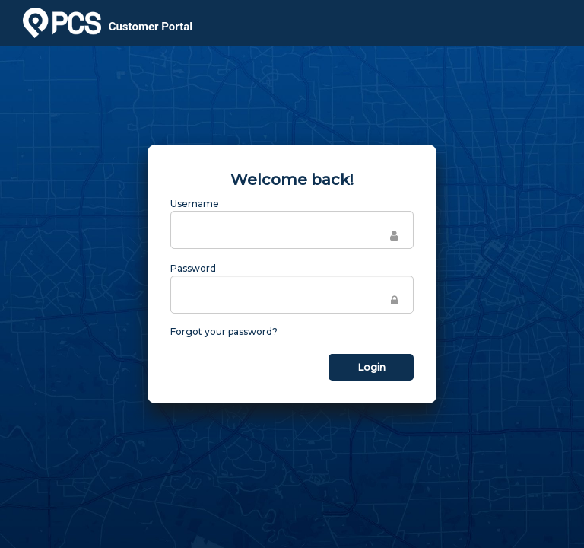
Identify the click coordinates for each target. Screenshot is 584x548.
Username (194, 203)
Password (193, 268)
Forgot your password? (224, 331)
